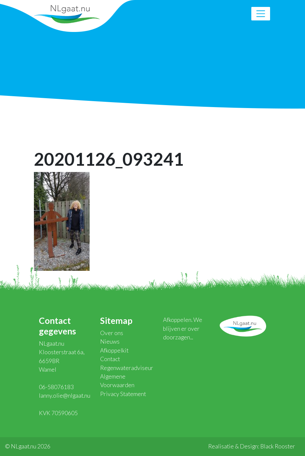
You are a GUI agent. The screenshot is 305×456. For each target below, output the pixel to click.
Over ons (111, 332)
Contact (110, 359)
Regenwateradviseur (126, 367)
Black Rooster (277, 446)
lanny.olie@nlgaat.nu (64, 395)
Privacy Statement (123, 393)
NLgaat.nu (67, 13)
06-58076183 (56, 387)
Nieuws (110, 341)
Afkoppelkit (114, 350)
